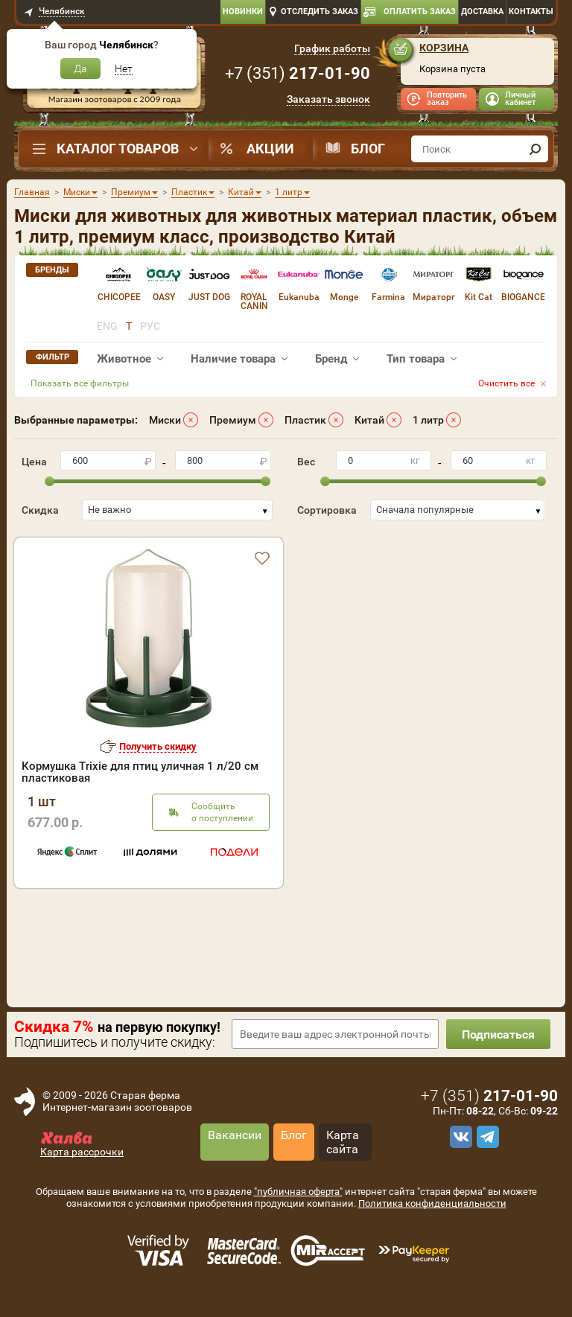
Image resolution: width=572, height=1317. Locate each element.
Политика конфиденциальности (432, 1203)
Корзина (443, 48)
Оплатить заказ (420, 11)
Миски (165, 420)
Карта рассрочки (82, 1152)
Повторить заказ (447, 98)
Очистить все (506, 383)
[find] (534, 148)
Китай (369, 420)
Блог (368, 148)
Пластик (305, 420)
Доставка (482, 11)
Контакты (531, 11)
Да (80, 68)
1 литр (428, 420)
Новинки (243, 11)
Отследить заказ (319, 11)
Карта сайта (342, 1142)
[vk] (458, 1137)
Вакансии (234, 1135)
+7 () (297, 73)
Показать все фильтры (80, 383)
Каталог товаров (118, 148)
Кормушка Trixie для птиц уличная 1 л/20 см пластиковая (140, 772)
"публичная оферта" (298, 1191)
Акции (270, 148)
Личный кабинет (520, 98)
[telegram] (485, 1137)
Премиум (232, 420)
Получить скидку (158, 746)
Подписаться (498, 1034)
